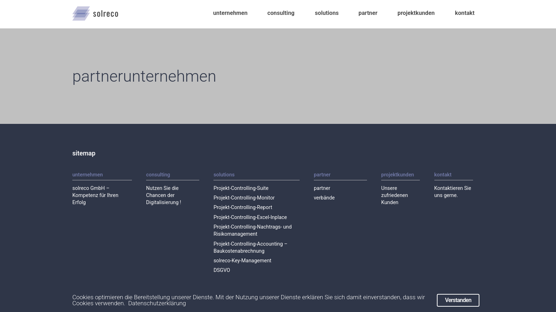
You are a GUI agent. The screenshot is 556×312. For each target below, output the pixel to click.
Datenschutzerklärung (157, 307)
